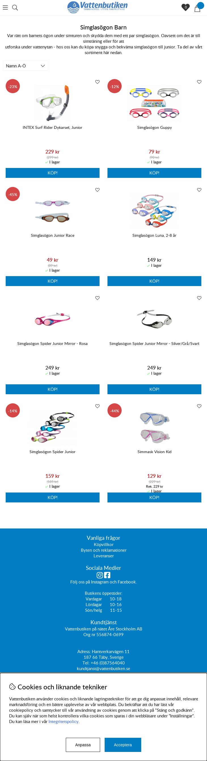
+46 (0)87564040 (108, 663)
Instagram (100, 582)
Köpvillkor (103, 544)
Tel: (87, 663)
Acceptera (123, 745)
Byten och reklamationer (103, 550)
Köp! (154, 173)
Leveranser (104, 556)
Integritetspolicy (63, 721)
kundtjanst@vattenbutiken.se (103, 668)
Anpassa (82, 745)
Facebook (127, 582)
